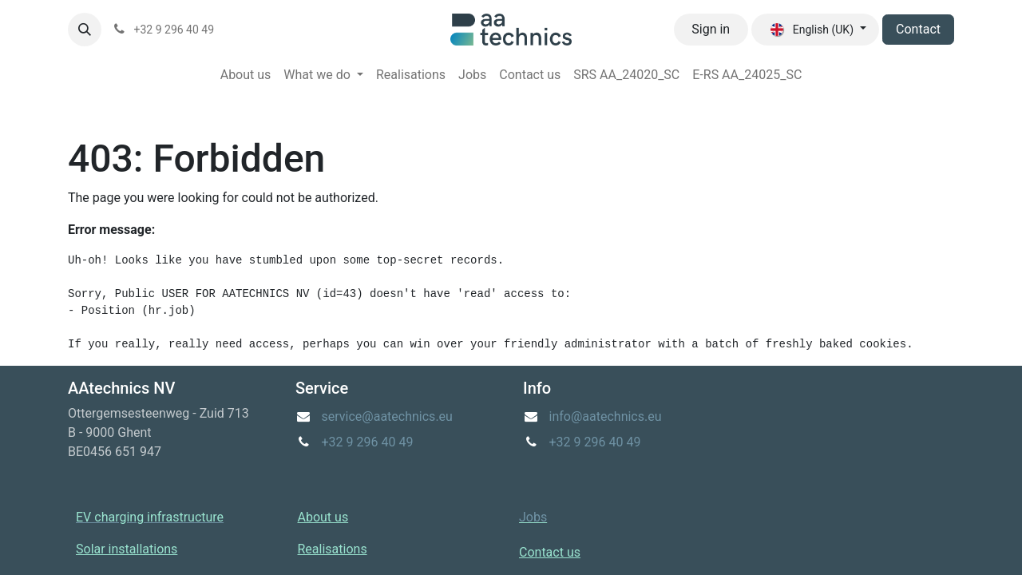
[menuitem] (246, 75)
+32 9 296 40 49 (368, 442)
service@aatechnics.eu (387, 416)
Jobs (533, 517)
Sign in (710, 29)
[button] (84, 29)
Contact (918, 29)
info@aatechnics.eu (605, 416)
